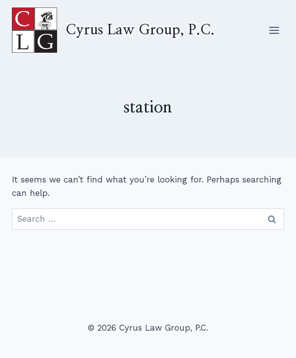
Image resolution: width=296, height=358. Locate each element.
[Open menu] (274, 30)
